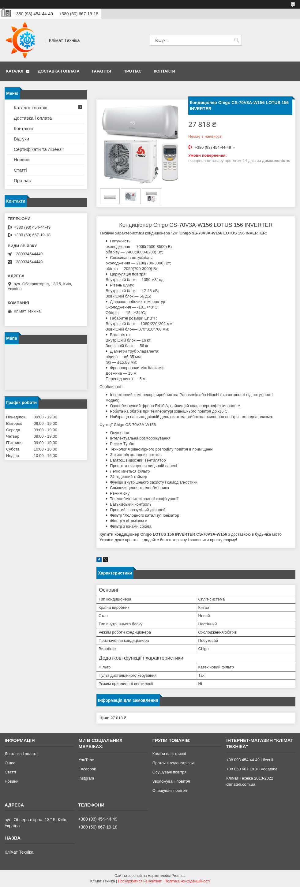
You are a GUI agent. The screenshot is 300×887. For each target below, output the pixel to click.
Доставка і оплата (59, 71)
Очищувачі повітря (169, 790)
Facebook (87, 769)
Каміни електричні (169, 753)
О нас (10, 763)
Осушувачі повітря (169, 772)
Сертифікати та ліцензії (39, 149)
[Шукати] (236, 40)
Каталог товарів (30, 107)
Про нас (132, 71)
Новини (22, 159)
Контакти (164, 71)
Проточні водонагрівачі (173, 763)
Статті (20, 170)
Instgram (86, 778)
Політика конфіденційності (187, 881)
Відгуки (21, 138)
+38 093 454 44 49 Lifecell (249, 760)
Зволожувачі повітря (171, 781)
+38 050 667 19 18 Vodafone (251, 769)
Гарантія (101, 71)
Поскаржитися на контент (139, 881)
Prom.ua (179, 876)
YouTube (86, 760)
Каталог (15, 71)
